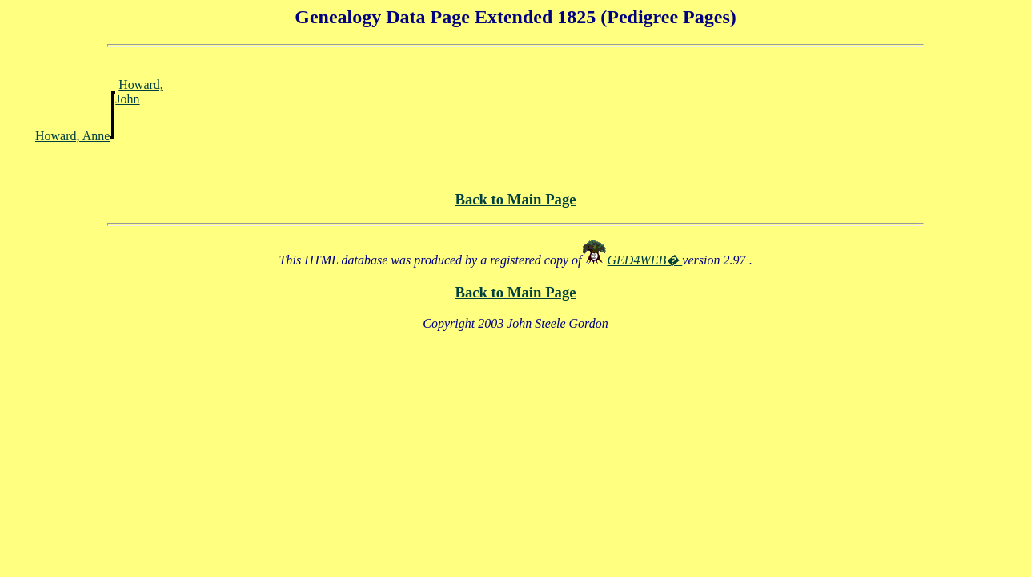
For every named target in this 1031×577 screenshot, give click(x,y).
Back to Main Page (515, 199)
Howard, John (139, 92)
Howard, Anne (72, 136)
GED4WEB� (645, 260)
